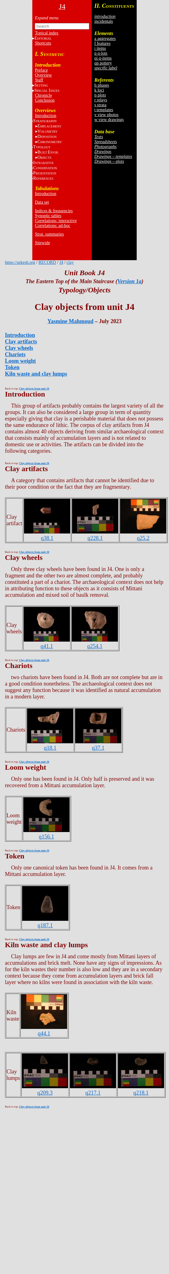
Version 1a (129, 281)
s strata (100, 105)
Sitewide (42, 242)
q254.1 (95, 646)
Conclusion (44, 100)
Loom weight (20, 361)
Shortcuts (43, 43)
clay (70, 262)
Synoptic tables (48, 215)
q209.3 (45, 1093)
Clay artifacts (21, 341)
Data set (42, 202)
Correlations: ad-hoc (52, 225)
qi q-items (102, 58)
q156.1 (46, 837)
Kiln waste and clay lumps (36, 374)
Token (12, 367)
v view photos (106, 114)
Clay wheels (19, 348)
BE (48, 152)
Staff (39, 80)
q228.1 (95, 538)
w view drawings (109, 119)
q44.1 (44, 1033)
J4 (61, 262)
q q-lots (100, 53)
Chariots (15, 354)
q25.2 (143, 538)
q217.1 (93, 1093)
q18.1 (50, 748)
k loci (99, 90)
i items (100, 48)
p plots (100, 95)
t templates (103, 109)
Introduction (45, 115)
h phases (101, 85)
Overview (43, 75)
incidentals (103, 21)
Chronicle (43, 95)
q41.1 (47, 646)
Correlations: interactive (56, 220)
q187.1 (45, 925)
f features (102, 43)
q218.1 (141, 1093)
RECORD (47, 262)
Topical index (46, 33)
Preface (41, 70)
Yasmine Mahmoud (70, 321)
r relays (100, 100)
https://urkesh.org (20, 262)
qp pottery (103, 63)
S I (46, 90)
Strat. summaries (49, 234)
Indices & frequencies (54, 211)
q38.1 (47, 538)
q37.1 (98, 748)
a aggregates (105, 38)
